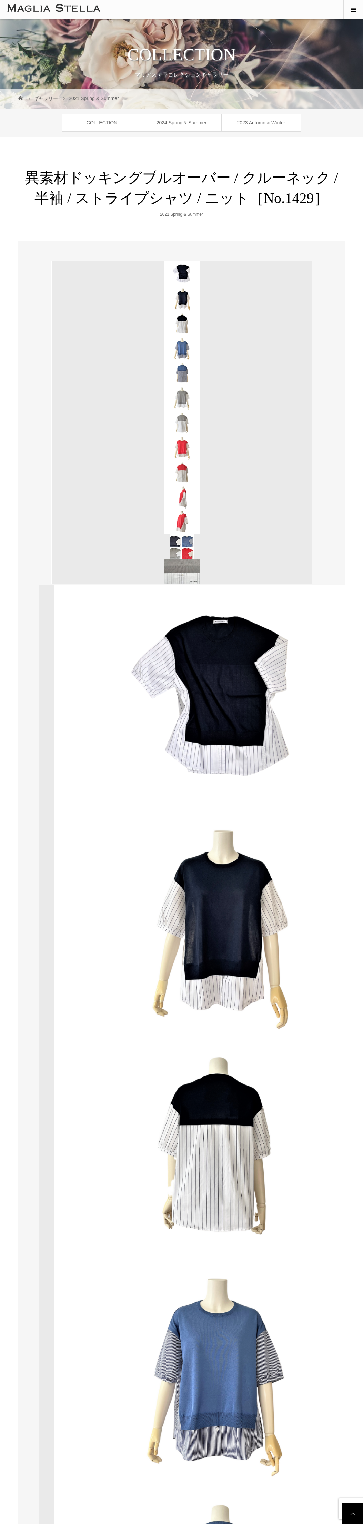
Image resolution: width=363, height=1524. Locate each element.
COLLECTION (102, 122)
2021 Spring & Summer (181, 214)
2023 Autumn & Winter (261, 122)
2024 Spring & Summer (182, 122)
